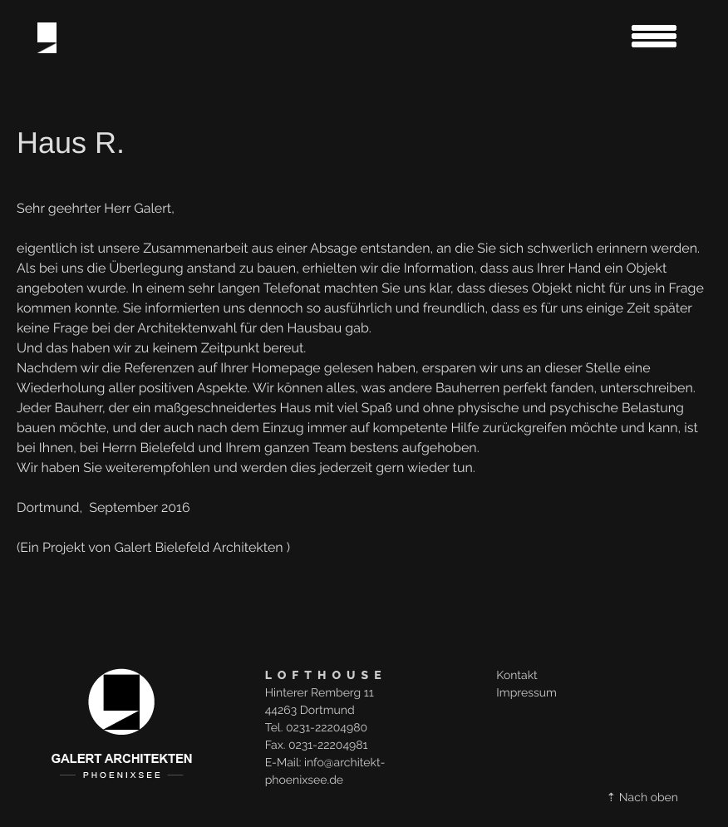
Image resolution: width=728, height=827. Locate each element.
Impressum (526, 693)
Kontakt (516, 675)
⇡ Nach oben (642, 798)
